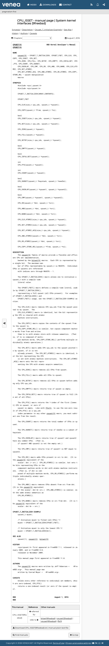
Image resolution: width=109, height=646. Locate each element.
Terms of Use (58, 643)
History (15, 33)
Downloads (48, 4)
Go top (74, 635)
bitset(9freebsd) (48, 618)
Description (27, 29)
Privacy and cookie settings (78, 643)
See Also (68, 29)
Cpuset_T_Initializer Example (48, 29)
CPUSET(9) (17, 44)
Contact (65, 4)
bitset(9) (36, 260)
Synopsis (16, 29)
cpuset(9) (22, 55)
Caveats (33, 33)
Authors (24, 33)
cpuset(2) (33, 539)
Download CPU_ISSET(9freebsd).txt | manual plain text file (40, 628)
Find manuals (20, 635)
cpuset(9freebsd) (48, 621)
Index (31, 4)
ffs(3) (49, 408)
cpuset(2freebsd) (64, 618)
